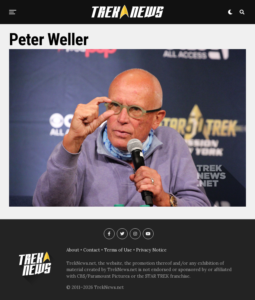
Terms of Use (118, 250)
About (72, 250)
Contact (91, 250)
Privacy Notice (151, 250)
